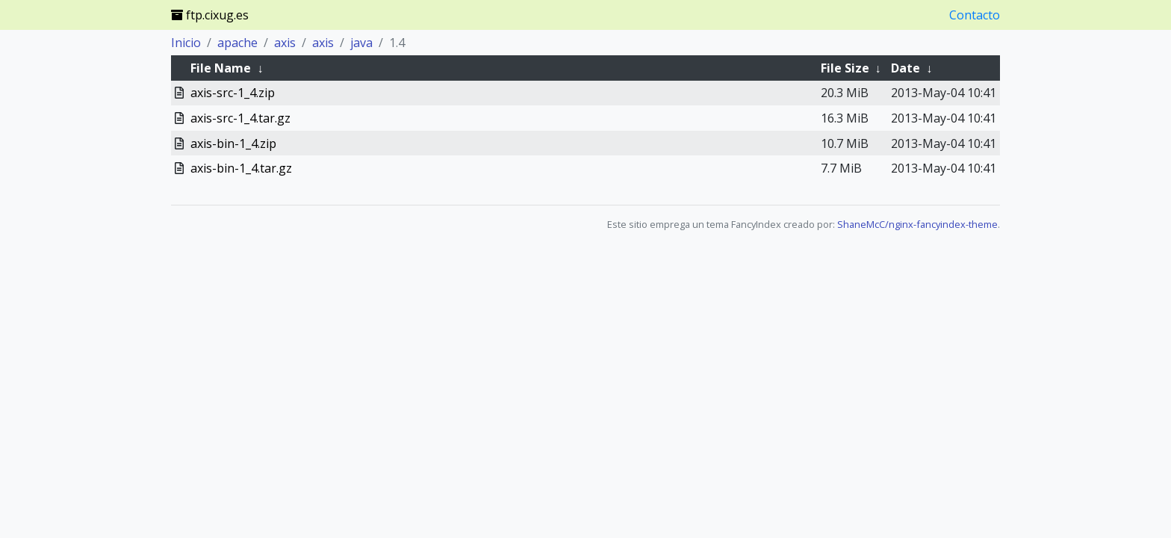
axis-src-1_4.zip (232, 92)
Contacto (974, 15)
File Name (220, 68)
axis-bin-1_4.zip (233, 143)
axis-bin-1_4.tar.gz (241, 168)
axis (285, 42)
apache (237, 42)
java (361, 42)
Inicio (186, 42)
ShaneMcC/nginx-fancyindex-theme (917, 224)
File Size (845, 68)
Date (905, 68)
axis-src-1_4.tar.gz (240, 118)
